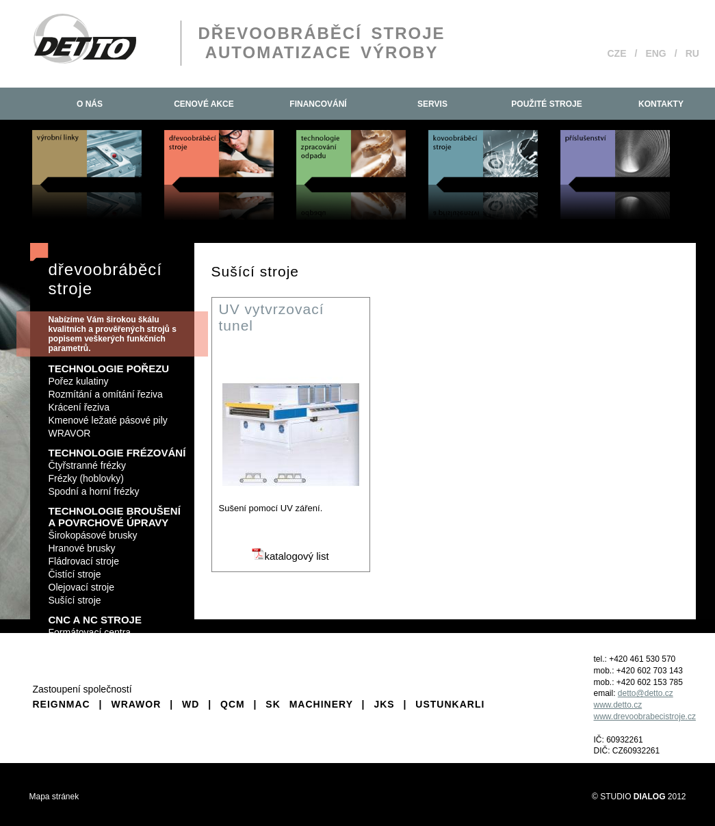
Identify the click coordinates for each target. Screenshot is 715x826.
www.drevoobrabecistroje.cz (645, 716)
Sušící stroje (75, 600)
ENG (655, 53)
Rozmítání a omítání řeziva (106, 394)
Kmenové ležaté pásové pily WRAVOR (108, 427)
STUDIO (632, 796)
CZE (617, 53)
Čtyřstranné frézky (88, 465)
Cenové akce (204, 104)
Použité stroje (546, 104)
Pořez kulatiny (79, 381)
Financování (317, 104)
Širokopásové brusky (93, 535)
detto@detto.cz (645, 693)
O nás (90, 104)
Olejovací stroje (81, 587)
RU (692, 53)
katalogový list (290, 556)
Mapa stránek (54, 796)
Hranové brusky (82, 548)
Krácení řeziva (79, 407)
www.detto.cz (618, 705)
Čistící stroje (75, 574)
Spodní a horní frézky (94, 491)
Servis (432, 104)
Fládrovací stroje (84, 561)
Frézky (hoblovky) (86, 478)
